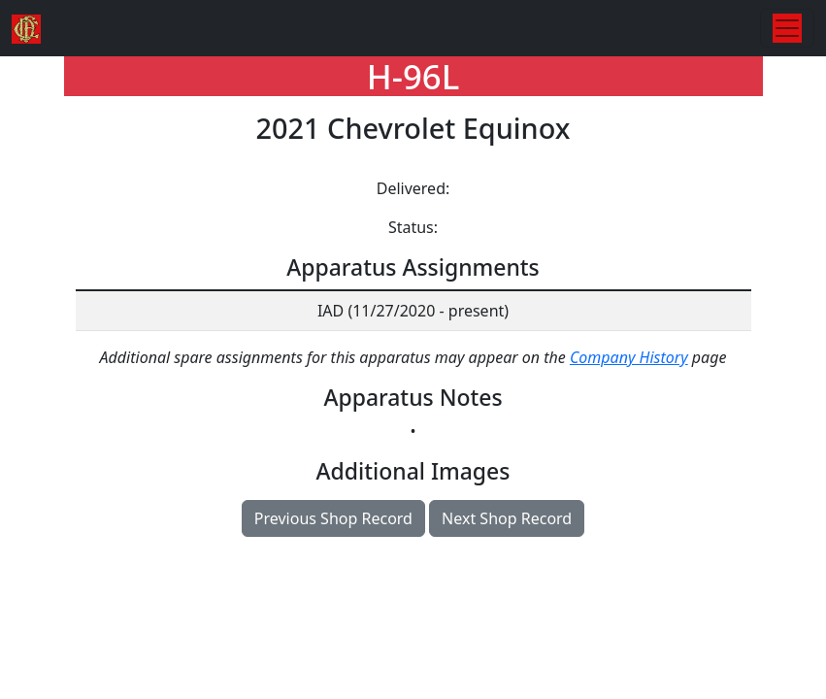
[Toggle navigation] (787, 28)
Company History (629, 357)
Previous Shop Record (333, 518)
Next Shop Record (507, 518)
